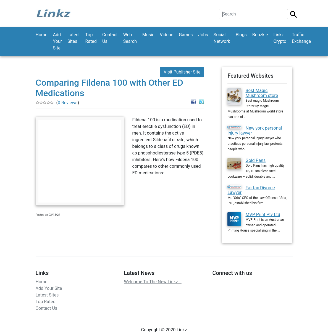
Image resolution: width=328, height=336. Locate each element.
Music (148, 34)
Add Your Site (57, 41)
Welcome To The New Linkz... (152, 281)
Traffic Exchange (301, 38)
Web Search (130, 38)
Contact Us (110, 38)
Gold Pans (255, 160)
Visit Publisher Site (182, 72)
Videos (166, 34)
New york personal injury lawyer (254, 130)
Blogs (241, 34)
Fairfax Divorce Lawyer (251, 190)
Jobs (203, 34)
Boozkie (260, 34)
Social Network (222, 38)
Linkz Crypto (279, 38)
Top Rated (91, 38)
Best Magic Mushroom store (261, 93)
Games (186, 34)
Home (42, 34)
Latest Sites (73, 38)
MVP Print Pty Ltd (262, 214)
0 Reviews (68, 102)
